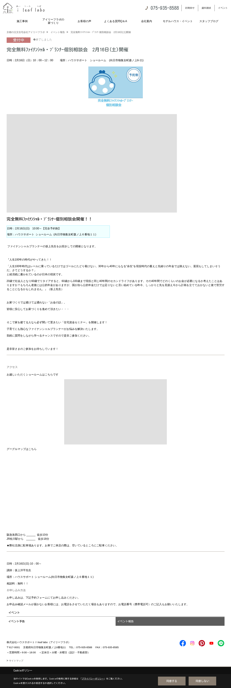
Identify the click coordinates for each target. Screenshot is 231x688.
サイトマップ (16, 660)
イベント (223, 8)
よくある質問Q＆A (115, 21)
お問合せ (190, 8)
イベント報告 (125, 621)
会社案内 (146, 21)
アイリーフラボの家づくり (53, 21)
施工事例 (22, 21)
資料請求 (206, 8)
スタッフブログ (208, 21)
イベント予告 (16, 621)
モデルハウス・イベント (178, 21)
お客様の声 (84, 21)
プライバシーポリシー (93, 679)
